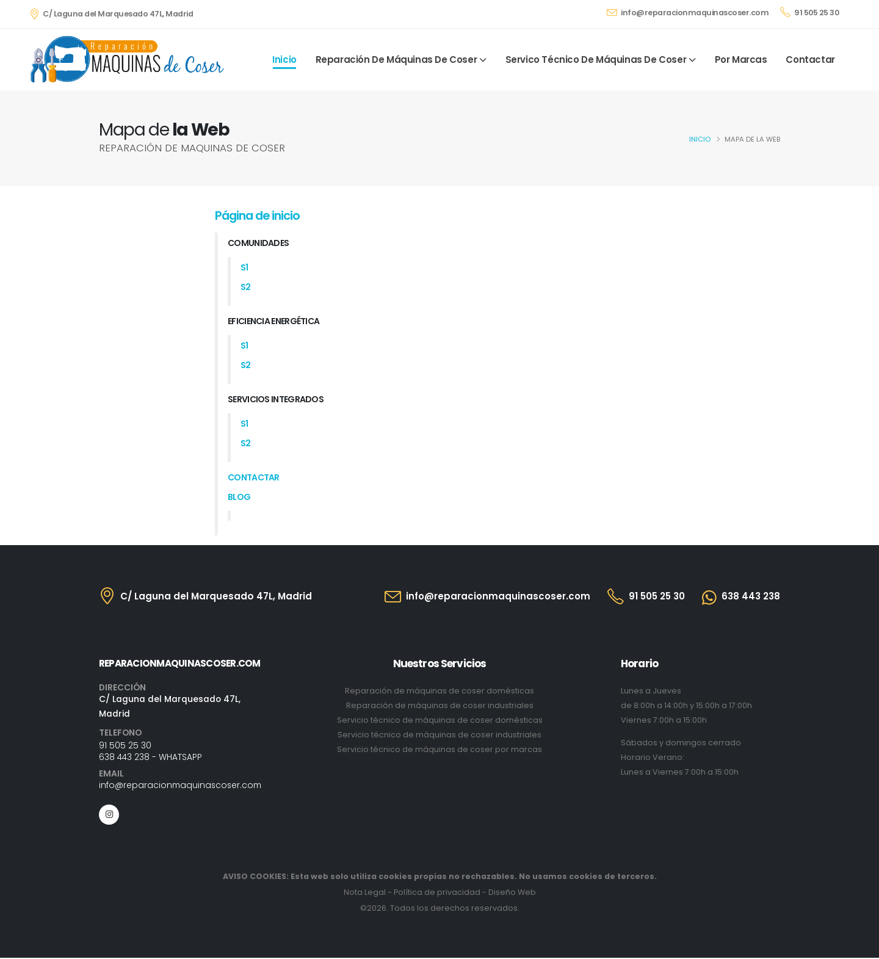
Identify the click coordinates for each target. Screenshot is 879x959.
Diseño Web (512, 893)
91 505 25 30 (809, 12)
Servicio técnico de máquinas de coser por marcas (439, 749)
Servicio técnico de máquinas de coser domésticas (440, 720)
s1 (244, 267)
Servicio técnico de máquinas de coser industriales (439, 734)
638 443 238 (751, 596)
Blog (239, 497)
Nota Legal (365, 893)
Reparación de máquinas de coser (396, 59)
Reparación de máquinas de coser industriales (440, 705)
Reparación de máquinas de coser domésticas (439, 691)
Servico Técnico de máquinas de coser (596, 59)
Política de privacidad (437, 893)
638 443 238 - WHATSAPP (150, 757)
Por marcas (741, 59)
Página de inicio (257, 215)
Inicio (284, 59)
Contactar (810, 59)
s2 (246, 287)
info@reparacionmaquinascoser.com (688, 12)
